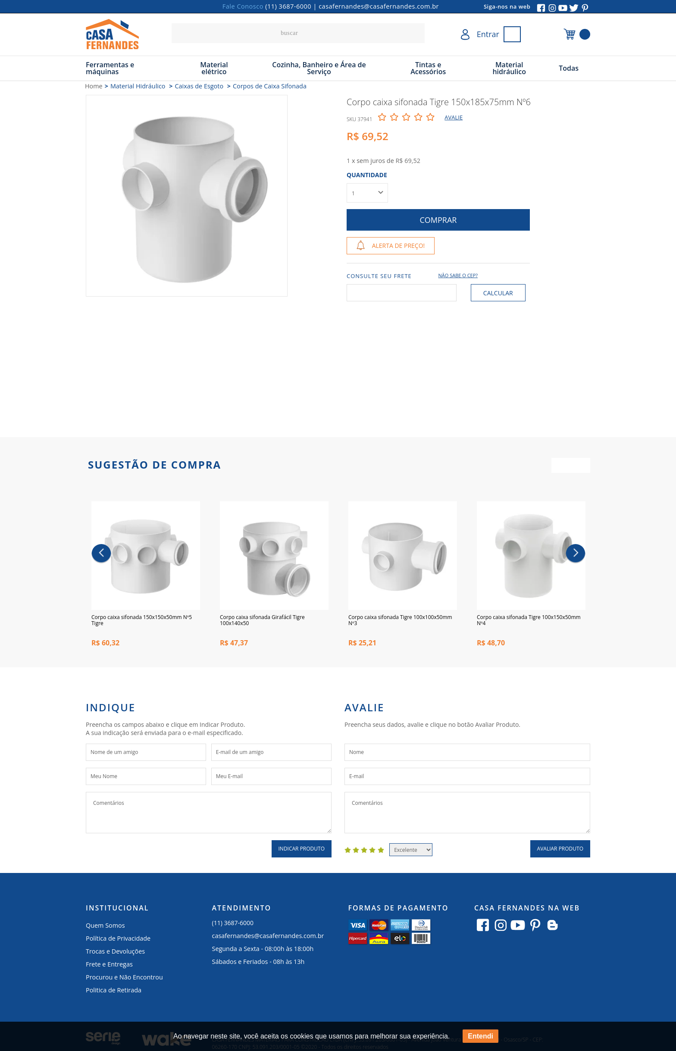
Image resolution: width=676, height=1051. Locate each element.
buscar (416, 33)
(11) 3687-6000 (288, 6)
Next (575, 554)
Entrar (488, 34)
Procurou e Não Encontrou (124, 979)
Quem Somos (105, 927)
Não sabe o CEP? (458, 275)
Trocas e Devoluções (115, 953)
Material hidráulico (509, 68)
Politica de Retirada (113, 992)
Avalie (453, 117)
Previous (101, 554)
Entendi (480, 1036)
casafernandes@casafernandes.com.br (379, 6)
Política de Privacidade (118, 940)
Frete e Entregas (109, 966)
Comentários (209, 814)
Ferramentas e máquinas (110, 68)
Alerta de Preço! (398, 245)
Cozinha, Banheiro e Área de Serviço (319, 68)
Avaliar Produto (560, 850)
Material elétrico (214, 68)
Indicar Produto (302, 850)
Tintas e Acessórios (428, 68)
